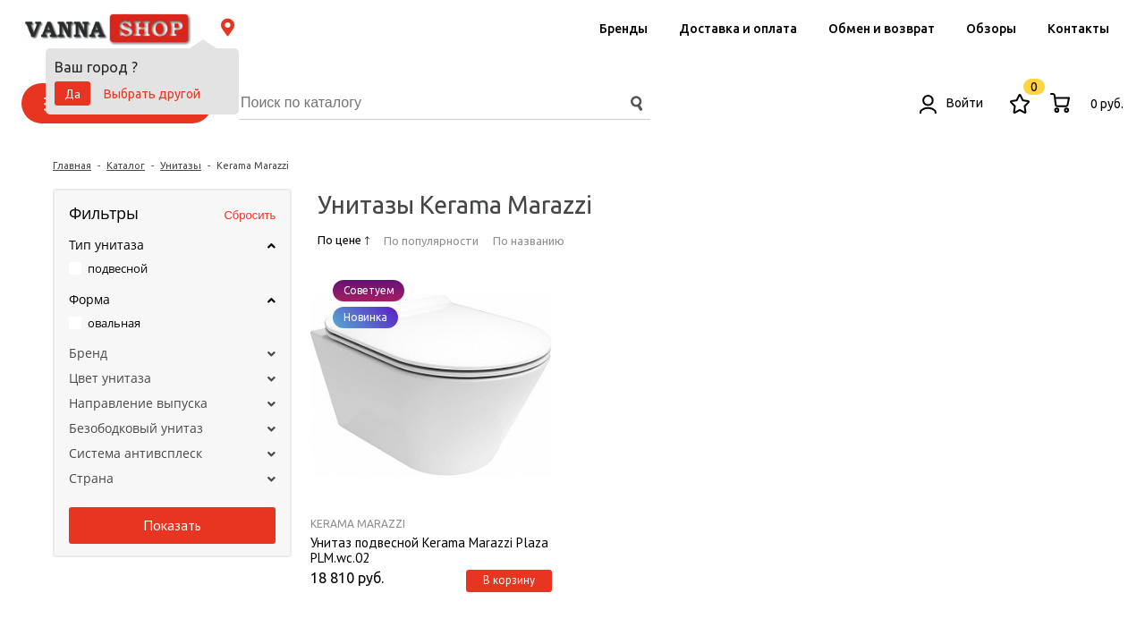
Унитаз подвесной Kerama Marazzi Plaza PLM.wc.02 (429, 549)
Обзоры (991, 28)
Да (72, 94)
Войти (951, 103)
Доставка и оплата (738, 28)
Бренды (623, 28)
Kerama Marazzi (357, 524)
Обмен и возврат (881, 28)
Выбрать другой (152, 94)
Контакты (1078, 28)
